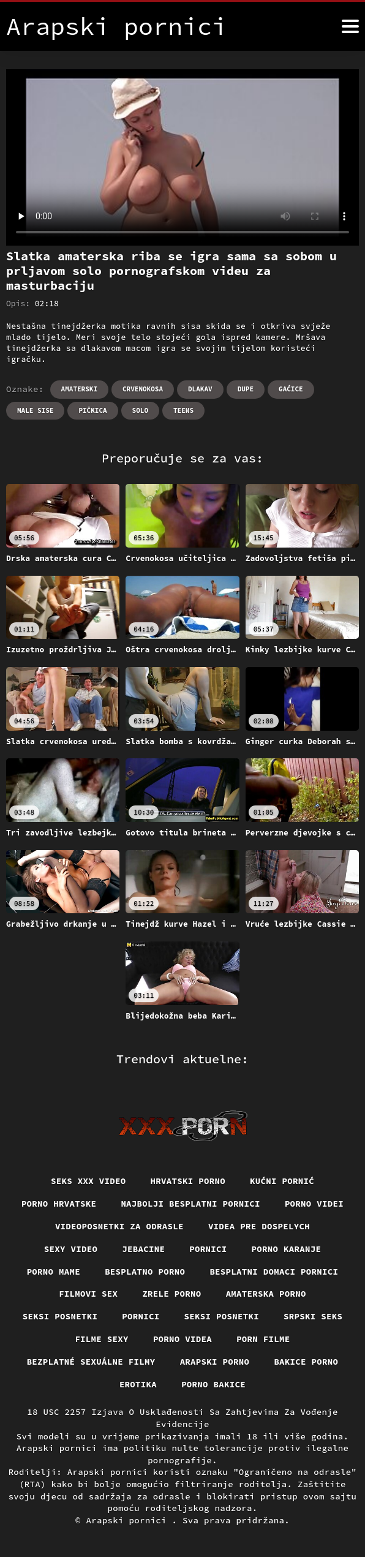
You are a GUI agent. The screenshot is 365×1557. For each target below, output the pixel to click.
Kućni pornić (282, 1180)
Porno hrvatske (59, 1203)
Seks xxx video (88, 1180)
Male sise (35, 410)
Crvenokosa (142, 389)
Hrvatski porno (188, 1180)
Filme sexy (102, 1338)
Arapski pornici (129, 1520)
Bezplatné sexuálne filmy (91, 1361)
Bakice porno (306, 1361)
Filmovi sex (88, 1293)
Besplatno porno (145, 1271)
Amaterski (79, 389)
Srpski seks (313, 1316)
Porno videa (182, 1338)
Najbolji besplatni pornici (190, 1203)
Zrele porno (171, 1293)
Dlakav (200, 389)
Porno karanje (287, 1248)
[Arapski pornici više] (350, 26)
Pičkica (92, 410)
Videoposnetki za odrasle (119, 1226)
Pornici (208, 1248)
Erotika (138, 1384)
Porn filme (263, 1338)
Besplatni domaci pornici (273, 1271)
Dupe (246, 389)
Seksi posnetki (60, 1316)
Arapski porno (215, 1361)
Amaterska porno (266, 1293)
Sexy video (71, 1248)
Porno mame (54, 1271)
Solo (140, 410)
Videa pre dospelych (259, 1226)
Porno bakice (213, 1384)
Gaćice (291, 389)
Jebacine (143, 1248)
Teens (183, 410)
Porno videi (314, 1203)
